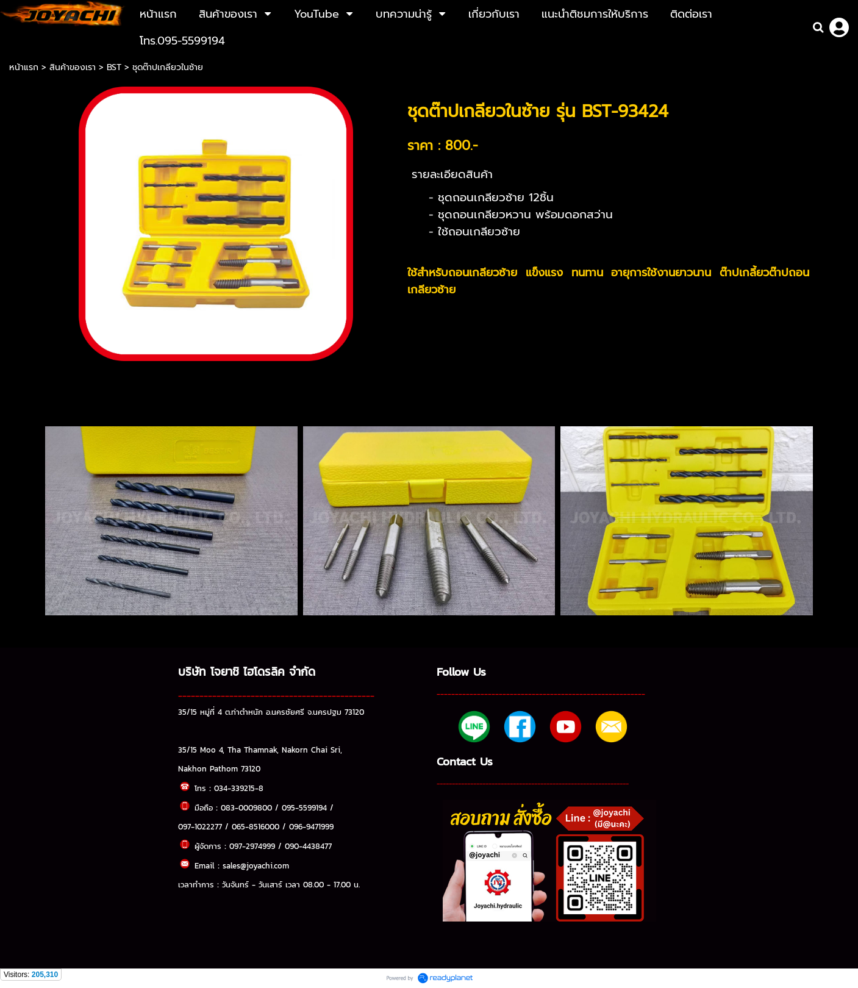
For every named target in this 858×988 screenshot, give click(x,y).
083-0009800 (246, 807)
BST (114, 67)
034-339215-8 (238, 788)
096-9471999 (311, 826)
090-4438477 (308, 846)
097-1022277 (200, 826)
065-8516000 (255, 826)
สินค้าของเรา (72, 67)
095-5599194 (304, 807)
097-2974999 (252, 846)
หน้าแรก (25, 67)
